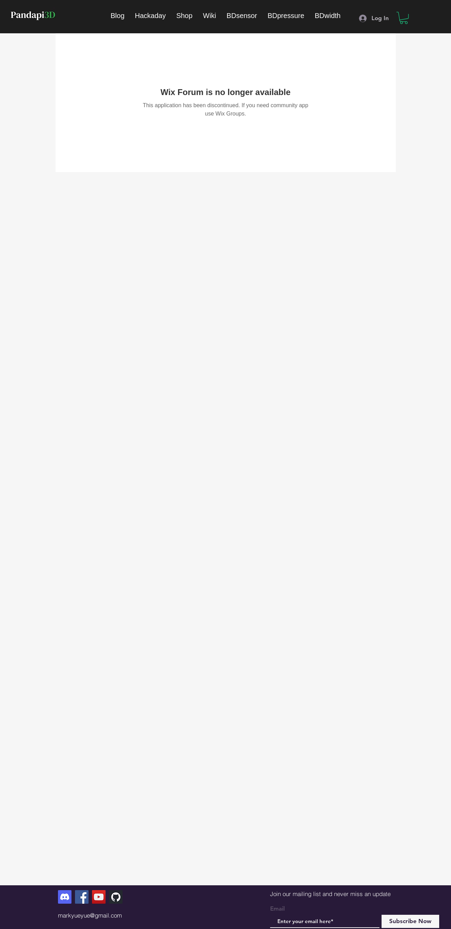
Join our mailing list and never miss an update (330, 893)
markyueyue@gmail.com (90, 915)
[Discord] (65, 897)
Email (277, 909)
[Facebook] (82, 897)
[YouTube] (99, 897)
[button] (403, 18)
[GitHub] (116, 897)
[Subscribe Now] (410, 921)
